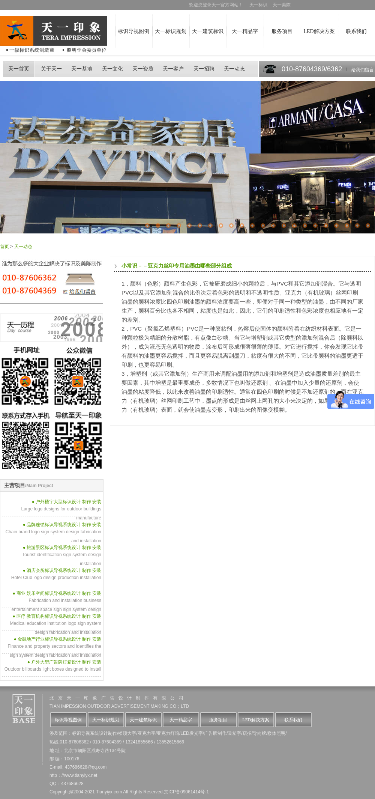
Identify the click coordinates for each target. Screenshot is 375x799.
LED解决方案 (318, 31)
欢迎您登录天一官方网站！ (219, 5)
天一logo (25, 711)
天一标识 (258, 5)
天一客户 (173, 69)
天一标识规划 (170, 31)
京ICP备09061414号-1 (186, 791)
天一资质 (142, 69)
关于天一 (51, 69)
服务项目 (282, 31)
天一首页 (18, 69)
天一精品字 (245, 31)
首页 (4, 246)
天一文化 (112, 69)
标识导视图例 (133, 31)
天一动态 (234, 69)
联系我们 (356, 31)
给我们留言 (362, 69)
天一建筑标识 (208, 31)
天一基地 (81, 69)
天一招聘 (204, 69)
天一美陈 (282, 5)
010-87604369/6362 (312, 69)
